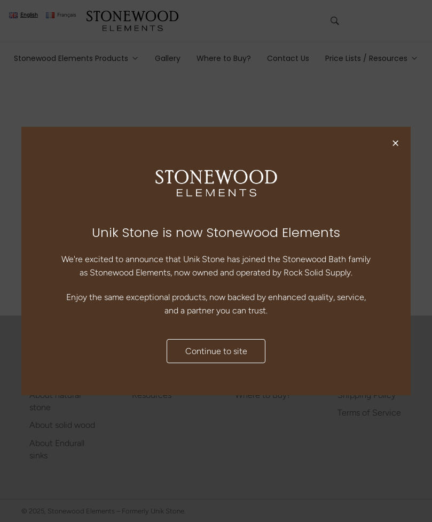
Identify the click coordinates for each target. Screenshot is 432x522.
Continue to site (216, 351)
